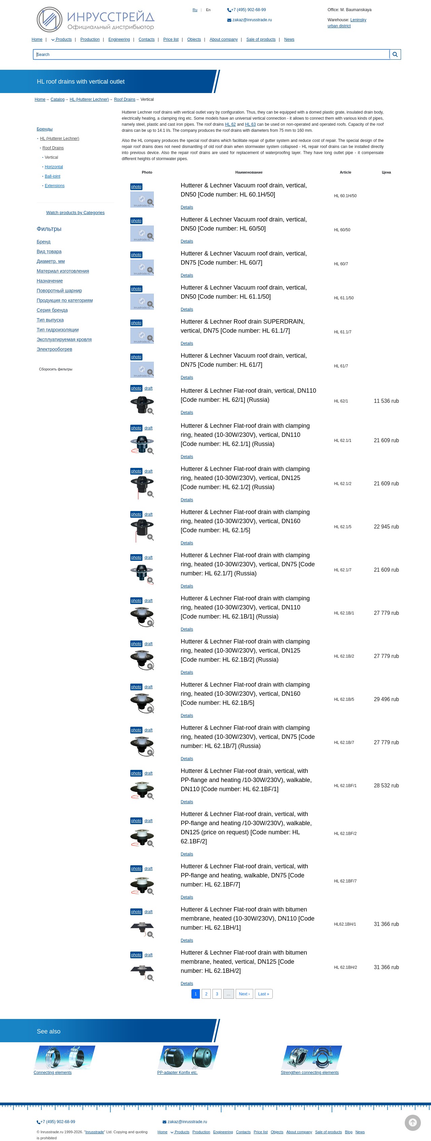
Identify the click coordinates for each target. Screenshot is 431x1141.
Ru (195, 10)
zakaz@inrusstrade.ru (252, 20)
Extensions (55, 185)
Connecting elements (53, 1072)
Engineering (119, 39)
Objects (194, 39)
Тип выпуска (50, 320)
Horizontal (54, 166)
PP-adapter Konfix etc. (177, 1072)
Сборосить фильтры (55, 369)
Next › (244, 994)
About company (224, 39)
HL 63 (250, 124)
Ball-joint (52, 176)
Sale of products (261, 39)
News (289, 39)
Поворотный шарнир (59, 290)
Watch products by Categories (75, 212)
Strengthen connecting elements (310, 1072)
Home (37, 39)
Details (187, 207)
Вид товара (49, 251)
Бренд (44, 241)
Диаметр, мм (51, 261)
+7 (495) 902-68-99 (248, 9)
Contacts (147, 39)
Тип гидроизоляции (58, 329)
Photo (136, 186)
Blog (349, 1132)
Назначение (50, 280)
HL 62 (230, 124)
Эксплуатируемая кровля (64, 339)
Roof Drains (124, 99)
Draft (148, 388)
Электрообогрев (54, 349)
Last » (263, 994)
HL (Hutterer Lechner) (89, 99)
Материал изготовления (63, 271)
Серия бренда (52, 310)
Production (90, 39)
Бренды (45, 128)
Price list (170, 39)
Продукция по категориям (65, 300)
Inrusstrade (95, 1132)
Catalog (57, 99)
